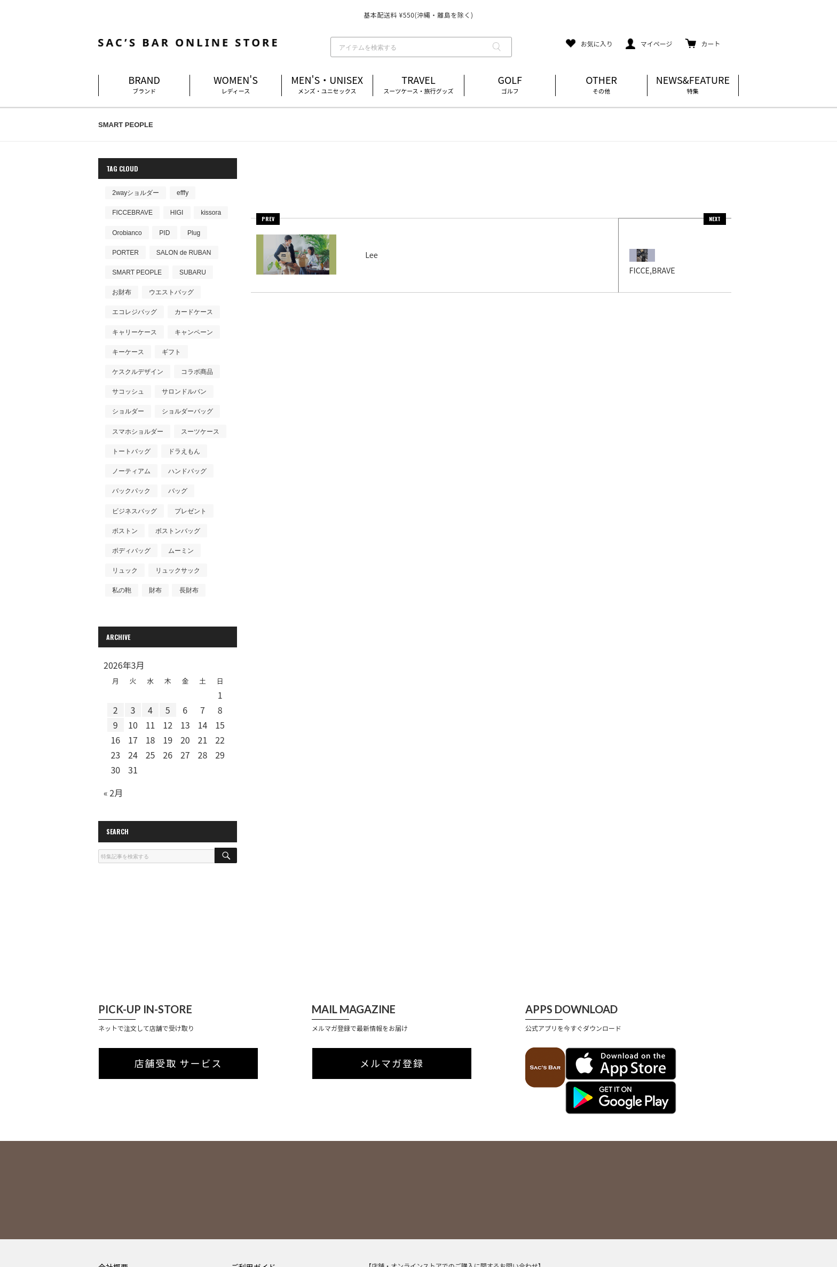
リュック (125, 570)
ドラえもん (184, 451)
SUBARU (192, 272)
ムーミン (181, 550)
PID (164, 233)
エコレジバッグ (134, 312)
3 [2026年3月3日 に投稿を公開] (132, 709)
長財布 (189, 590)
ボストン (125, 531)
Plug (193, 233)
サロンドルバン (184, 391)
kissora (211, 212)
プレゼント (191, 511)
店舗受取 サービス (179, 1063)
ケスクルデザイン (137, 372)
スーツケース (200, 431)
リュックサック (177, 570)
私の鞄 (121, 590)
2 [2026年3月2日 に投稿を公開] (115, 709)
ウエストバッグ (171, 292)
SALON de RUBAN (183, 252)
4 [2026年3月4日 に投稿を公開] (150, 709)
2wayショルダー (135, 193)
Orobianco (126, 233)
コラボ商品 (197, 372)
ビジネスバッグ (134, 511)
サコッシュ (128, 391)
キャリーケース (134, 332)
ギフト (171, 352)
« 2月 (113, 792)
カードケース (194, 312)
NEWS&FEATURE (693, 85)
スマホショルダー (137, 431)
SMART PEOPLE (137, 272)
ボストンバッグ (177, 531)
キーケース (128, 352)
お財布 (121, 292)
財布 (155, 590)
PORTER (125, 252)
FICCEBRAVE (132, 212)
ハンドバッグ (187, 471)
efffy (182, 193)
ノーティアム (131, 471)
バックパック (131, 491)
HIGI (177, 212)
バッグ (177, 491)
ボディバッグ (131, 550)
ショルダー (128, 411)
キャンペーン (194, 332)
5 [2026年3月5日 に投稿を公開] (167, 709)
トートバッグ (131, 451)
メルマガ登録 (392, 1063)
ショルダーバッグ (187, 411)
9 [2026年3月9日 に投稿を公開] (115, 724)
